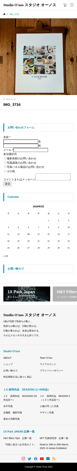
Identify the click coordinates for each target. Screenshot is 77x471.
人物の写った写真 (49, 406)
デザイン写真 (47, 412)
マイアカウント (48, 364)
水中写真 (8, 406)
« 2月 (5, 256)
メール (8, 149)
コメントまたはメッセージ (19, 179)
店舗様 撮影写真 (12, 412)
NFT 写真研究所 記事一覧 (54, 438)
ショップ (8, 364)
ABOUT (7, 357)
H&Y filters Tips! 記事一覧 (17, 438)
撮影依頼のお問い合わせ (21, 158)
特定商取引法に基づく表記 (17, 377)
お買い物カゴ (10, 370)
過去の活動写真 (11, 419)
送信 (7, 183)
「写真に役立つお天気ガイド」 (19, 444)
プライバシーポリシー (51, 370)
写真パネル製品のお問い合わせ (25, 167)
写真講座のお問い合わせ (21, 162)
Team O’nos (46, 357)
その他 (11, 171)
